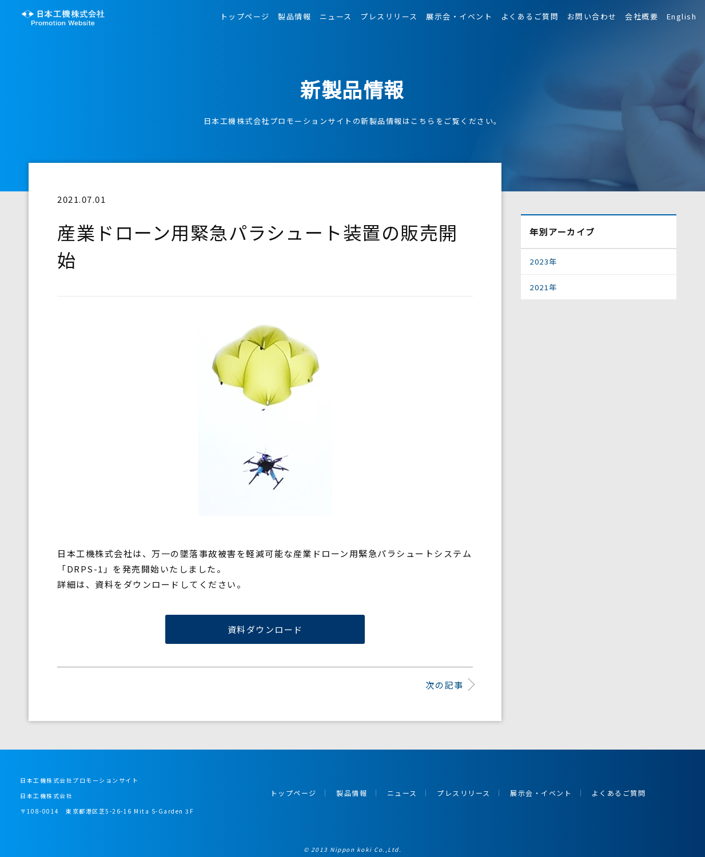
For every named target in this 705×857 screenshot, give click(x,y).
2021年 (543, 287)
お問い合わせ (592, 16)
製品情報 (294, 16)
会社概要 (641, 16)
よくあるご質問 (530, 16)
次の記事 (444, 685)
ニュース (336, 16)
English (682, 16)
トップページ (245, 16)
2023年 (543, 261)
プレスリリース (389, 16)
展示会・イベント (459, 16)
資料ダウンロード (265, 629)
